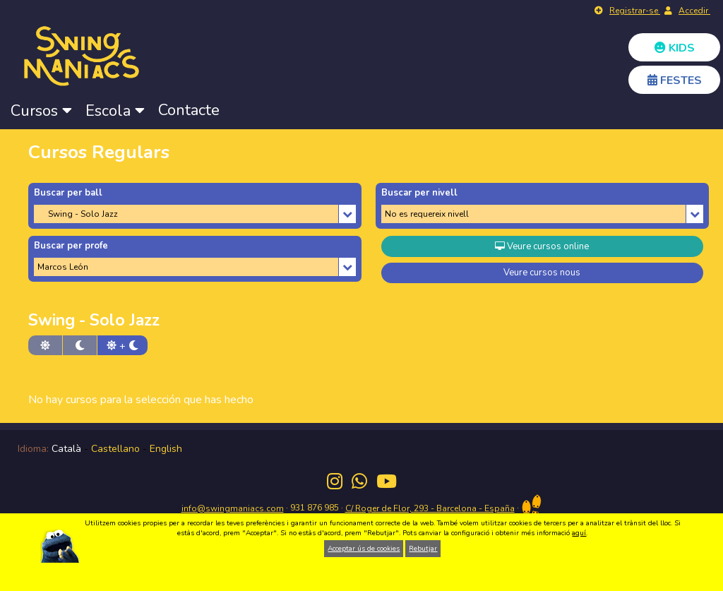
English (166, 448)
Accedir (694, 10)
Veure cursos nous (541, 272)
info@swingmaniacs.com (232, 508)
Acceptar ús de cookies (364, 549)
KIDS (675, 48)
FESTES (674, 80)
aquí (579, 533)
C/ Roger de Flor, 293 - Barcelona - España (430, 508)
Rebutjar (423, 549)
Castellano (115, 448)
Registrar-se (634, 10)
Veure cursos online (542, 246)
